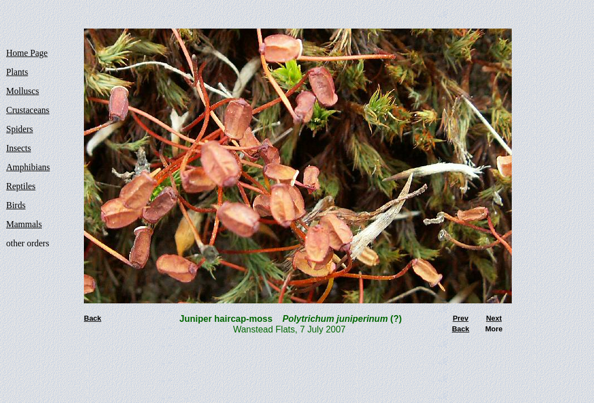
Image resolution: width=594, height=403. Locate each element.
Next (494, 318)
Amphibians (28, 167)
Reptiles (20, 186)
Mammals (24, 224)
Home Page (27, 53)
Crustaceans (27, 110)
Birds (16, 205)
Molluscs (22, 91)
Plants (17, 72)
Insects (18, 148)
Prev (460, 318)
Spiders (19, 129)
